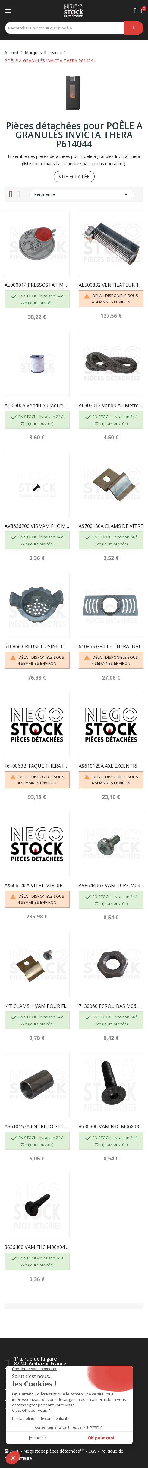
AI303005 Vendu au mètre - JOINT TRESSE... (37, 405)
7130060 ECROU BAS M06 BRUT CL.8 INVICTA (111, 1006)
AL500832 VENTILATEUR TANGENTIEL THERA (111, 285)
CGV (92, 1451)
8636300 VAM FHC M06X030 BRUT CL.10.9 (111, 1126)
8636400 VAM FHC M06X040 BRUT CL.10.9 (37, 1247)
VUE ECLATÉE (74, 176)
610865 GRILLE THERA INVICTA (111, 646)
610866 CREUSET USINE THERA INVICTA (37, 646)
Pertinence (82, 194)
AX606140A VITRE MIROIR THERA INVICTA (37, 885)
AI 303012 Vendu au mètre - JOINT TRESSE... (111, 405)
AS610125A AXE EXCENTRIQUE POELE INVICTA (111, 766)
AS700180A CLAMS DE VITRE (111, 526)
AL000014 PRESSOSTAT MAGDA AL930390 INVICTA (37, 285)
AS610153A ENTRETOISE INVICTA (37, 1126)
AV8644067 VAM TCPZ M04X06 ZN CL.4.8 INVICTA (111, 885)
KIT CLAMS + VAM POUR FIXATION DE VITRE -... (37, 1006)
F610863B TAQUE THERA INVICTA (37, 766)
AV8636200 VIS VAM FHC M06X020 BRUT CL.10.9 (37, 526)
